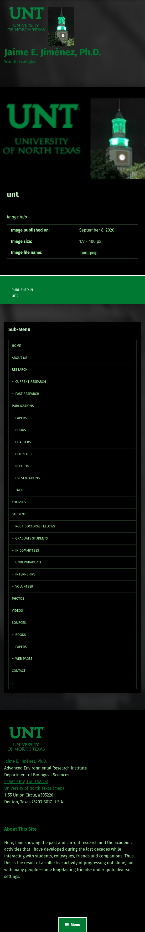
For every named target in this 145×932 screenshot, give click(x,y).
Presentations (27, 478)
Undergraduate (28, 562)
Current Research (30, 382)
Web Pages (23, 659)
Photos (18, 598)
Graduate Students (31, 538)
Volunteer (24, 586)
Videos (17, 610)
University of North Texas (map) (34, 788)
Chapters (23, 442)
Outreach (23, 454)
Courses (19, 502)
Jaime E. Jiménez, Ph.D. (52, 52)
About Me (20, 358)
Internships (25, 574)
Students (20, 514)
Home (16, 346)
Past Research (27, 394)
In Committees (27, 550)
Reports (22, 466)
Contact (18, 671)
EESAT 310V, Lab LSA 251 (26, 781)
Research (20, 369)
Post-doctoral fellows (35, 526)
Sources (19, 623)
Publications (23, 406)
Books (20, 430)
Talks (19, 490)
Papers (21, 418)
